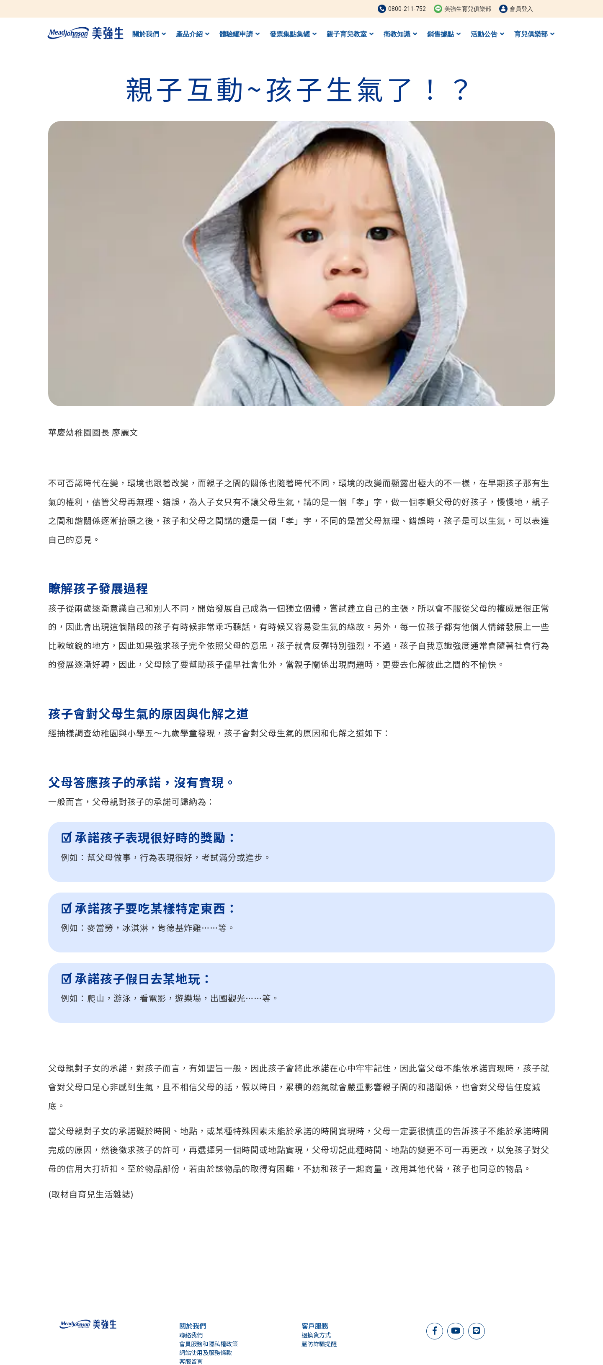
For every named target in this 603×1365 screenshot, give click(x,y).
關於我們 (149, 34)
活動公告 (487, 34)
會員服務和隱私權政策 (208, 1343)
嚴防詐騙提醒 (319, 1343)
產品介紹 (192, 34)
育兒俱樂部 (534, 34)
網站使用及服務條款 (205, 1352)
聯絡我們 (191, 1335)
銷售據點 (444, 34)
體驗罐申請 (239, 34)
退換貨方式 (316, 1335)
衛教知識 (400, 34)
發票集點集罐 (293, 34)
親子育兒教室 (350, 34)
